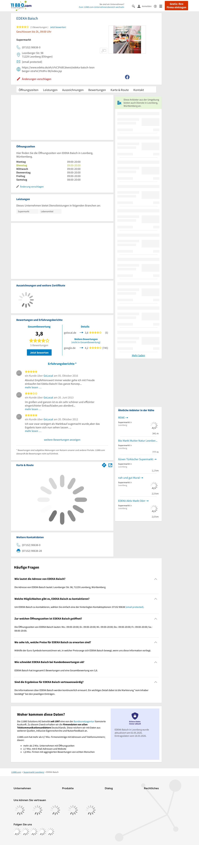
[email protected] (134, 606)
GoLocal (48, 375)
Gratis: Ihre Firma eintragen (176, 5)
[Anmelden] (145, 6)
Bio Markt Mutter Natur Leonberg (137, 440)
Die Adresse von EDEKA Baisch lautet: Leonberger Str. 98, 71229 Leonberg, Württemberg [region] (60, 587)
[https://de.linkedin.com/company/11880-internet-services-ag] (42, 831)
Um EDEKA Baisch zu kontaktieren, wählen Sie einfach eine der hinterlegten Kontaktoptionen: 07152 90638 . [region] (79, 606)
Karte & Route (120, 90)
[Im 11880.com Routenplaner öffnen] (104, 464)
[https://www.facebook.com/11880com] (17, 831)
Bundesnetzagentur (84, 721)
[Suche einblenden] (134, 6)
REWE (121, 417)
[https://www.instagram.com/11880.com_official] (25, 831)
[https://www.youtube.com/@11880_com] (50, 831)
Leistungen (50, 90)
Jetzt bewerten (39, 352)
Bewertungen (97, 90)
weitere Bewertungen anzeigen (62, 439)
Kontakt (138, 90)
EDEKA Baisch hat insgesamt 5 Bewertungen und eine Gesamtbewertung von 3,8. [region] (56, 670)
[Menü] (162, 6)
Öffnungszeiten (28, 90)
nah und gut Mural (129, 477)
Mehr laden (138, 355)
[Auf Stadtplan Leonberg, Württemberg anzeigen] (110, 464)
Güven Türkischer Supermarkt (135, 459)
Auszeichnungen (73, 90)
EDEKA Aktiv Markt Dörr (131, 501)
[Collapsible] (155, 579)
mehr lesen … (33, 387)
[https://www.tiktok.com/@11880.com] (33, 831)
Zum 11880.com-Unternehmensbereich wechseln (101, 7)
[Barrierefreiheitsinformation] (156, 6)
